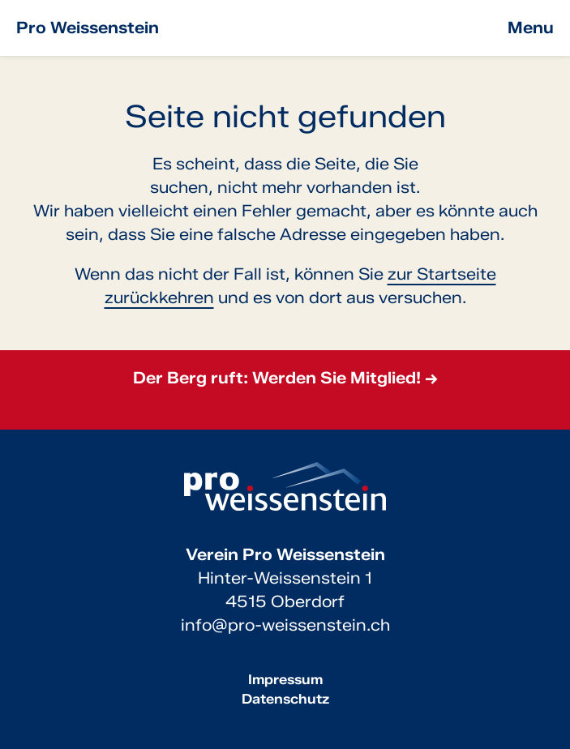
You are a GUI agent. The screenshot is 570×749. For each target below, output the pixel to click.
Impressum (285, 679)
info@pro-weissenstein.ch (285, 625)
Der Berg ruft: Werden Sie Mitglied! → (285, 377)
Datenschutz (285, 699)
